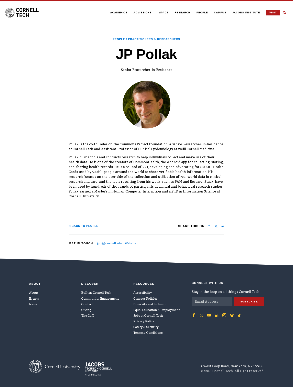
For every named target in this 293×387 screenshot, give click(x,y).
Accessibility (143, 289)
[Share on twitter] (216, 225)
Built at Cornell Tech (97, 289)
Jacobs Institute (244, 12)
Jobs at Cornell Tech (149, 316)
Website (137, 243)
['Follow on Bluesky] (229, 311)
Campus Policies (146, 296)
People (199, 12)
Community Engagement (101, 296)
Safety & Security (147, 330)
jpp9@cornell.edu (112, 243)
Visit (272, 12)
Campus (218, 12)
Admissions (140, 12)
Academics (116, 12)
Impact (160, 12)
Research (180, 12)
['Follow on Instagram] (222, 311)
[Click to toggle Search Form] (284, 13)
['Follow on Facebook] (193, 311)
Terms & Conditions (149, 336)
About (34, 289)
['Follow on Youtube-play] (208, 311)
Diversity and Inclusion (152, 303)
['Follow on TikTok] (237, 311)
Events (34, 296)
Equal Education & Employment (158, 310)
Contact (87, 303)
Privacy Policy (144, 323)
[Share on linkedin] (223, 225)
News (33, 303)
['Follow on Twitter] (200, 311)
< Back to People (85, 225)
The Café (88, 316)
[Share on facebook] (209, 225)
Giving (86, 310)
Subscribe (248, 297)
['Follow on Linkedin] (215, 311)
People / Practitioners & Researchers (146, 39)
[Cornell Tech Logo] (25, 13)
